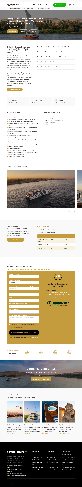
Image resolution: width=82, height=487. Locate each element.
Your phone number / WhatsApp (18, 303)
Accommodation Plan (43, 226)
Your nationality (13, 309)
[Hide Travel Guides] (56, 452)
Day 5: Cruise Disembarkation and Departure (49, 67)
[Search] (74, 5)
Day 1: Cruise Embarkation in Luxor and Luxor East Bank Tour (54, 47)
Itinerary (23, 31)
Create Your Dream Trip (41, 379)
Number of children (14, 280)
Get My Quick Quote (14, 89)
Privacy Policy (34, 337)
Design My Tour (59, 5)
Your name (12, 292)
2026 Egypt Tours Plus (12, 484)
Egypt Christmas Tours (27, 8)
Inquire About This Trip (15, 239)
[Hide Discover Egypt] (73, 452)
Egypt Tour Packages (15, 8)
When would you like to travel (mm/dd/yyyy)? (22, 286)
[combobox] (10, 306)
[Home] (7, 8)
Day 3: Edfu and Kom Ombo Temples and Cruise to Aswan (53, 57)
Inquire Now (12, 31)
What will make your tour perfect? (18, 315)
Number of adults (14, 274)
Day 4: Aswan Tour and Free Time (46, 62)
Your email (12, 297)
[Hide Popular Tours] (42, 452)
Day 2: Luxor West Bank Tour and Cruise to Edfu (50, 52)
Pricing (34, 31)
